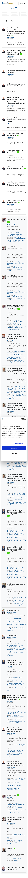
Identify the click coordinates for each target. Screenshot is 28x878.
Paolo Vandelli (12, 225)
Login (22, 3)
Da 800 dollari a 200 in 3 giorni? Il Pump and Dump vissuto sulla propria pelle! (16, 388)
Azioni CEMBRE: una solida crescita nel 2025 (15, 201)
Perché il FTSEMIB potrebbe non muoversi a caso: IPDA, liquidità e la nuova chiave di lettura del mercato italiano (15, 356)
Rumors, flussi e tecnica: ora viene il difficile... (16, 598)
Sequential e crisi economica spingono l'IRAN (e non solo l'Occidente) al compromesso (16, 184)
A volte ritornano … (13, 610)
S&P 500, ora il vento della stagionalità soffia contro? (16, 168)
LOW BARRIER (18, 237)
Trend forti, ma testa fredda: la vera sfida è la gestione (15, 604)
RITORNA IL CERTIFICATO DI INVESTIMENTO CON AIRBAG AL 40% (15, 234)
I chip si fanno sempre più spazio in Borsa (15, 134)
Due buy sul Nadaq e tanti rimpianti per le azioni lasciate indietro (16, 119)
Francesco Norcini (11, 588)
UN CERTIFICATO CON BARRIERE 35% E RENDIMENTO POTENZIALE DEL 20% (16, 240)
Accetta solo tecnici (14, 458)
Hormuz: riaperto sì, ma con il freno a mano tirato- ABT (16, 392)
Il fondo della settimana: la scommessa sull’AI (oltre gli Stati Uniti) (16, 746)
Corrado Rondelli (11, 733)
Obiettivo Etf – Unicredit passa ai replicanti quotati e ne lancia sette (16, 540)
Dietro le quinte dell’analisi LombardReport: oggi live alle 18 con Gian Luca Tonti (16, 721)
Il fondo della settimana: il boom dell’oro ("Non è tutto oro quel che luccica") (16, 750)
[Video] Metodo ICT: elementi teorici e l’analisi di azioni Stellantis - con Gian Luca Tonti (15, 717)
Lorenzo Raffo (10, 517)
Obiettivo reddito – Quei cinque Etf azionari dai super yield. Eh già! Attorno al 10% (16, 513)
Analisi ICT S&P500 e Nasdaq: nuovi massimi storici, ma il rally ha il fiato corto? (16, 362)
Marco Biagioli (10, 850)
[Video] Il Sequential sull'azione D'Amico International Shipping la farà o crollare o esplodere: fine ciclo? (16, 31)
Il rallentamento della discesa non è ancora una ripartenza (16, 601)
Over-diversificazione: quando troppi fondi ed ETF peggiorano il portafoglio (16, 755)
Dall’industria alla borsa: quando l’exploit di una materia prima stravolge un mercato (16, 624)
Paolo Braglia (10, 701)
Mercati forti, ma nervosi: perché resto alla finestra (15, 248)
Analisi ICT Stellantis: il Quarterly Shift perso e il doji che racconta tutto (16, 336)
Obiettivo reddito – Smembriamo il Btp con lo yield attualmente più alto (15, 530)
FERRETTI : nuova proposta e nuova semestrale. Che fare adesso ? (15, 629)
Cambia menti (17, 858)
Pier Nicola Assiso (11, 250)
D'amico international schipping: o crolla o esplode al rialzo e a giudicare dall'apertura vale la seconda (16, 100)
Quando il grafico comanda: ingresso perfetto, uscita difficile (16, 263)
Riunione (11, 848)
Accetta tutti (14, 448)
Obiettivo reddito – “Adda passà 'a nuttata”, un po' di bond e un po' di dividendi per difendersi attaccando (15, 535)
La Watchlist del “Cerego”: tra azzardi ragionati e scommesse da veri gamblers (15, 620)
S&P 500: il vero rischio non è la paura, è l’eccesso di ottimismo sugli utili (16, 52)
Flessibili (16, 860)
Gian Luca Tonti (10, 340)
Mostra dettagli (19, 443)
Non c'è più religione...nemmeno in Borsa (14, 267)
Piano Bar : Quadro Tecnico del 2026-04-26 (15, 868)
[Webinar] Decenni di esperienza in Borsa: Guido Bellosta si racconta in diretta (16, 712)
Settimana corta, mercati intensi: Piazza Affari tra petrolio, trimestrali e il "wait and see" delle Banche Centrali (16, 371)
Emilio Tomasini (10, 37)
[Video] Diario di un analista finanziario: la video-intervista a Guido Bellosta (16, 697)
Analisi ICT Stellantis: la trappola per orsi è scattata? (16, 352)
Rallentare (16, 862)
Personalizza (14, 453)
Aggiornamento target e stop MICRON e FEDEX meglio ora (16, 85)
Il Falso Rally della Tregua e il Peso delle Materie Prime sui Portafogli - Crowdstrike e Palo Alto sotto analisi (16, 396)
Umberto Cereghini (11, 612)
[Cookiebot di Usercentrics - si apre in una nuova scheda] (20, 419)
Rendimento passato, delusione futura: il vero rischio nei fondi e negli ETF (15, 729)
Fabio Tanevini (10, 375)
